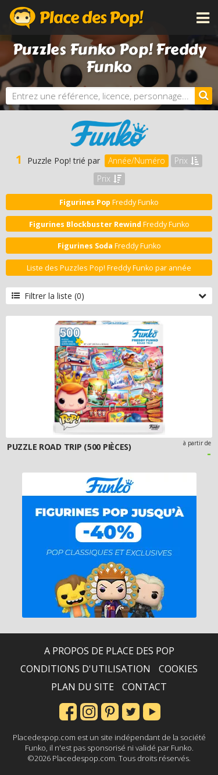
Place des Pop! (77, 17)
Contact (144, 686)
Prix (186, 160)
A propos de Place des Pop (109, 650)
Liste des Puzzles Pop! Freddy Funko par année (109, 268)
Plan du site (82, 686)
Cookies (178, 668)
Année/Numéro (136, 160)
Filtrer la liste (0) (109, 295)
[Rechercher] (203, 95)
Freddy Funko (109, 202)
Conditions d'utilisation (85, 668)
